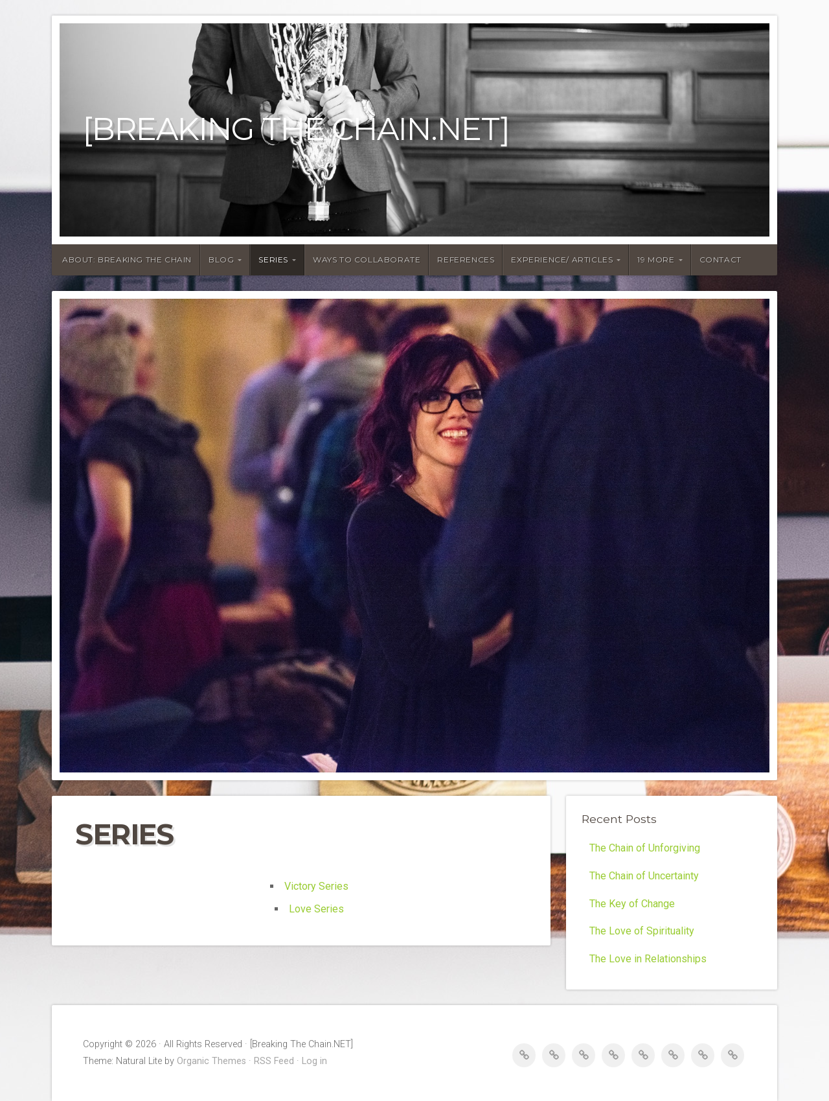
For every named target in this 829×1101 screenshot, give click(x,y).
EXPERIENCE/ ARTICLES (562, 259)
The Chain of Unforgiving (644, 848)
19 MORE (655, 259)
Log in (314, 1061)
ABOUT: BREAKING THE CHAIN (127, 259)
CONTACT (720, 259)
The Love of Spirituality (641, 931)
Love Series (316, 909)
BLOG (221, 259)
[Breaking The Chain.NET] (296, 129)
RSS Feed (274, 1061)
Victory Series (316, 886)
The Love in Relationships (648, 959)
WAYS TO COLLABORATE (366, 259)
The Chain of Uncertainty (644, 876)
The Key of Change (632, 904)
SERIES (273, 259)
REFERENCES (465, 259)
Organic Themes (211, 1061)
